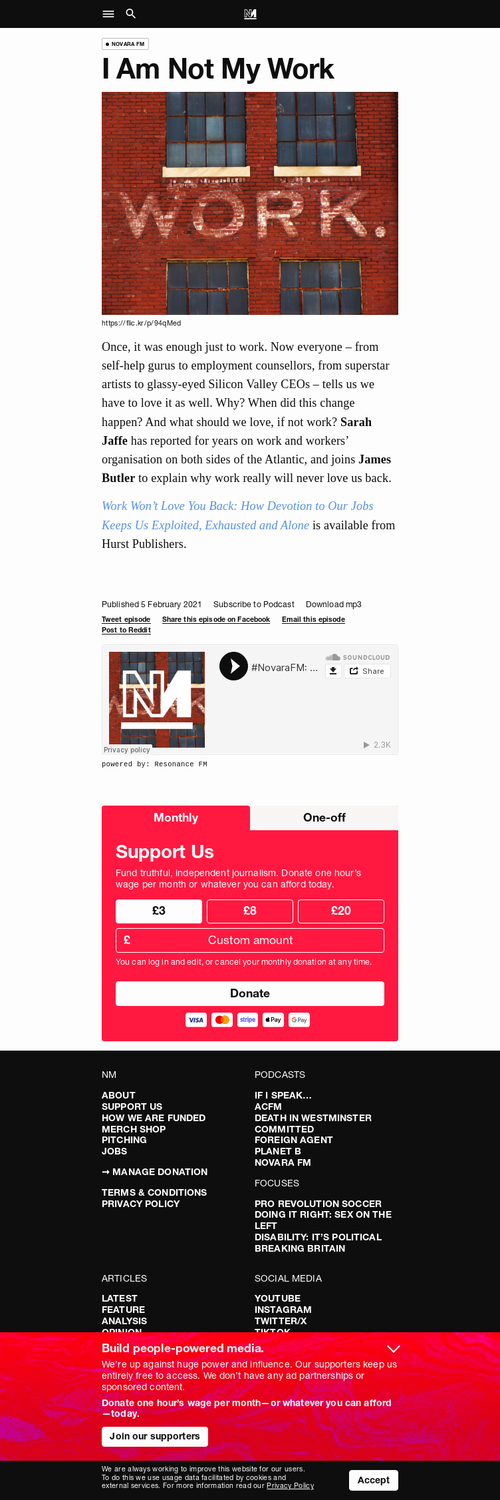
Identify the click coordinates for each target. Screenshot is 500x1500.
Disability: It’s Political (318, 1237)
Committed (284, 1129)
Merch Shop (134, 1129)
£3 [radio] (159, 910)
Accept (374, 1480)
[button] (112, 14)
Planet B (278, 1151)
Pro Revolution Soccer (318, 1204)
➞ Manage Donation (154, 1172)
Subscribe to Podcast (253, 604)
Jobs (115, 1151)
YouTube (278, 1298)
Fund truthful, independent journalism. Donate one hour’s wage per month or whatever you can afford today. (238, 879)
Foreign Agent (294, 1140)
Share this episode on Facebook (216, 619)
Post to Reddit (126, 630)
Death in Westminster (313, 1118)
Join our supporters (155, 1436)
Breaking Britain (300, 1248)
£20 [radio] (341, 910)
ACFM (269, 1107)
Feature (123, 1310)
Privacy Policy (141, 1204)
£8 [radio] (250, 910)
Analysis (124, 1321)
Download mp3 (334, 604)
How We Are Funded (153, 1118)
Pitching (124, 1140)
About (119, 1095)
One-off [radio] (324, 817)
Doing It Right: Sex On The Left (323, 1220)
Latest (120, 1298)
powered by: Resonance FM (154, 764)
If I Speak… (283, 1095)
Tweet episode (126, 619)
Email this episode (313, 619)
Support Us (132, 1107)
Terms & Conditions (154, 1192)
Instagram (283, 1310)
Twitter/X (281, 1321)
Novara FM (283, 1162)
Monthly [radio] (176, 817)
